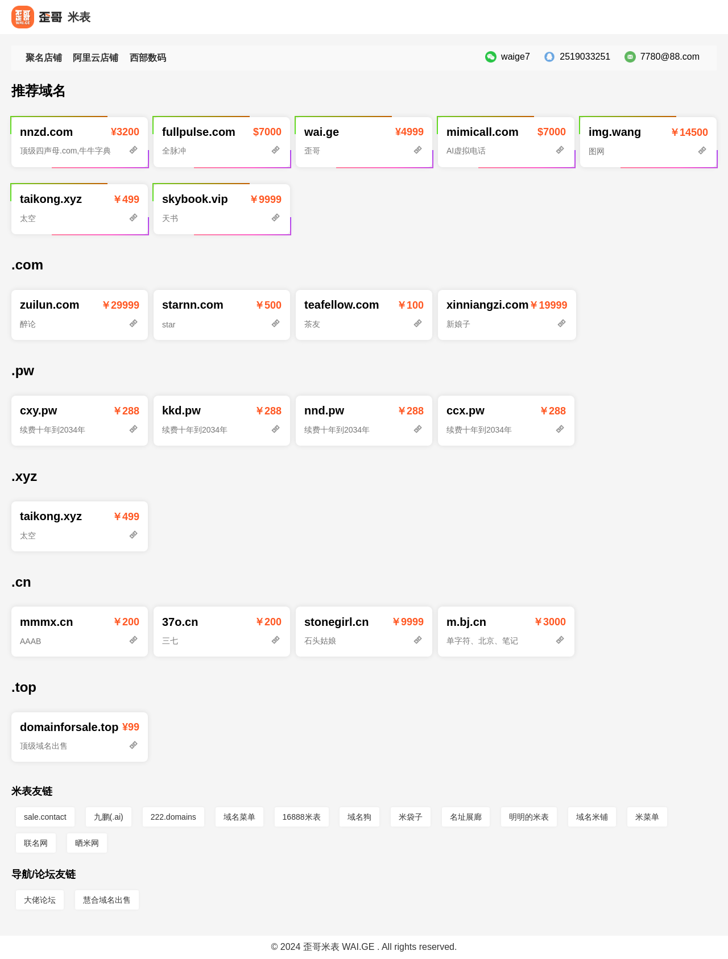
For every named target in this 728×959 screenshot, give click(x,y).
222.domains (173, 816)
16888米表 (302, 816)
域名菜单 (239, 816)
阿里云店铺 (95, 58)
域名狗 (359, 816)
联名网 (36, 843)
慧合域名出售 (107, 899)
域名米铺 (592, 816)
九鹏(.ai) (108, 816)
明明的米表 (529, 816)
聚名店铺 (44, 58)
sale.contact (45, 816)
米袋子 (411, 816)
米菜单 (647, 816)
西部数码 (148, 58)
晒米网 (87, 843)
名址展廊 (466, 816)
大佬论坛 (40, 899)
